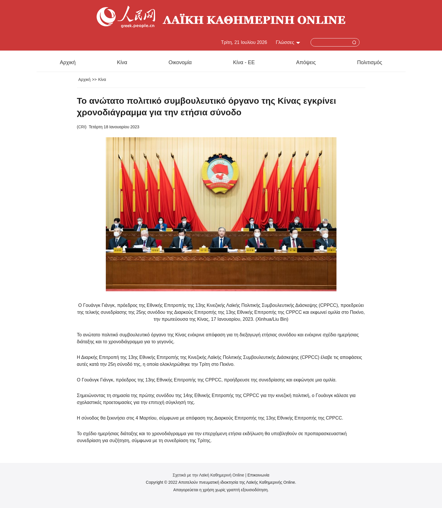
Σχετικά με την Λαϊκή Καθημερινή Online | (210, 475)
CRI (81, 127)
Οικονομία (180, 62)
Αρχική (68, 62)
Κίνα (122, 62)
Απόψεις (306, 62)
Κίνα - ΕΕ (244, 62)
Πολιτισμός (369, 62)
